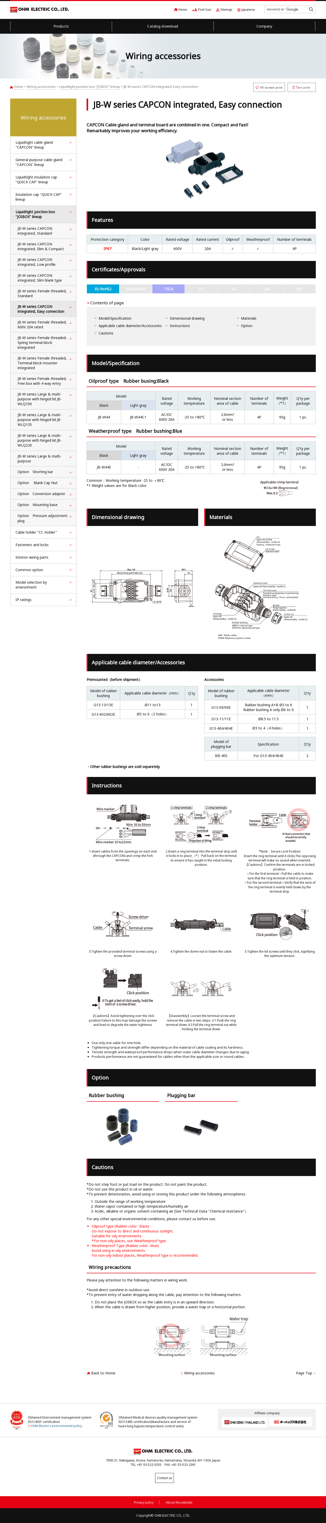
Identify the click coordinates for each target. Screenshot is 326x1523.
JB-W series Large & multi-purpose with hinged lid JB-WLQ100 (40, 399)
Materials (248, 318)
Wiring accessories (41, 86)
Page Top (304, 1373)
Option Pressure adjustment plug (42, 518)
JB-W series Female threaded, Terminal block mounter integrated (42, 363)
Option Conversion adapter (41, 493)
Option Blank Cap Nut (38, 482)
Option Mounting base (38, 504)
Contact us (163, 1478)
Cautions (106, 333)
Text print (302, 87)
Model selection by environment (31, 585)
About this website (179, 1502)
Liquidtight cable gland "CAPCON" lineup (34, 145)
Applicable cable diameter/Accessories (130, 325)
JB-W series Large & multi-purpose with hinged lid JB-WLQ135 (40, 419)
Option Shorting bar (35, 471)
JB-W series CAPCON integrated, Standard (35, 231)
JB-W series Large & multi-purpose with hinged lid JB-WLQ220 (40, 440)
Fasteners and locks (32, 544)
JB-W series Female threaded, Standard (42, 293)
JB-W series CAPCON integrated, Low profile (38, 262)
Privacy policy (144, 1502)
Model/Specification (115, 318)
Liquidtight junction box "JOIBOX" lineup (89, 86)
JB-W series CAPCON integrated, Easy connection (41, 309)
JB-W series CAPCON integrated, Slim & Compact (41, 246)
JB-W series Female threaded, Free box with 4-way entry (42, 381)
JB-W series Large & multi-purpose (39, 458)
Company (264, 26)
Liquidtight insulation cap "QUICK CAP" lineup (36, 179)
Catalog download (162, 26)
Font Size (204, 9)
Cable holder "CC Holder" (36, 532)
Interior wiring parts (32, 557)
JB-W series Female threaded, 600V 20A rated (42, 324)
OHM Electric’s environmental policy (56, 1426)
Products (61, 26)
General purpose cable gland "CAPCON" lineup (39, 162)
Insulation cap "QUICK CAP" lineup (39, 197)
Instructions (180, 325)
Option (246, 325)
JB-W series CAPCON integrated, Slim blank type (40, 278)
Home (183, 9)
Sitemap (226, 9)
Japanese (248, 9)
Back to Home (103, 1373)
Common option (29, 569)
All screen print (269, 87)
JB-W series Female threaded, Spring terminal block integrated (42, 342)
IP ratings (24, 599)
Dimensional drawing (187, 318)
